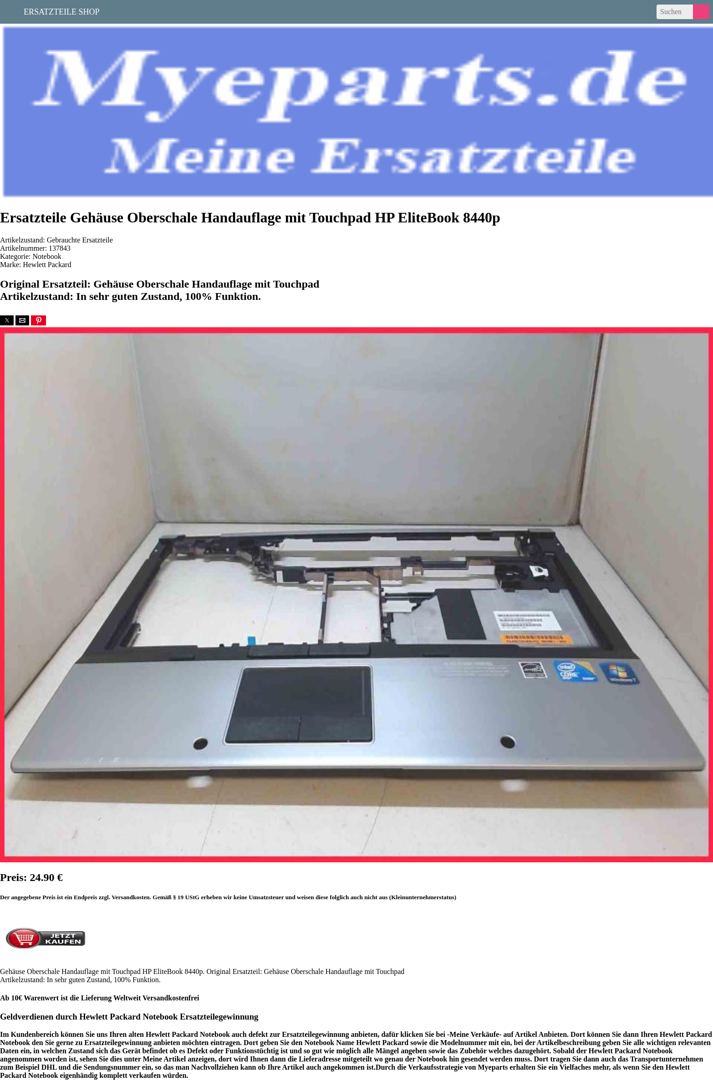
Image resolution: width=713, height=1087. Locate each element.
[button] (7, 320)
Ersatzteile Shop (62, 11)
